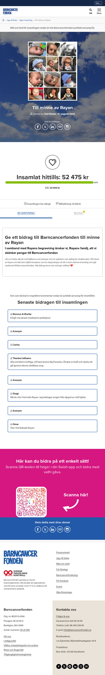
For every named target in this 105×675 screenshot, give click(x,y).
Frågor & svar (63, 616)
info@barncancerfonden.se (77, 629)
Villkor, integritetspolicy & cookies (21, 645)
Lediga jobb (10, 640)
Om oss (7, 636)
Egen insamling (26, 20)
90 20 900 (25, 629)
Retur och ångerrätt (14, 649)
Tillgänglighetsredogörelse (17, 654)
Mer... (98, 3)
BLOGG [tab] (79, 213)
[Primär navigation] (99, 11)
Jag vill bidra (12, 20)
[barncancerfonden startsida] (10, 11)
